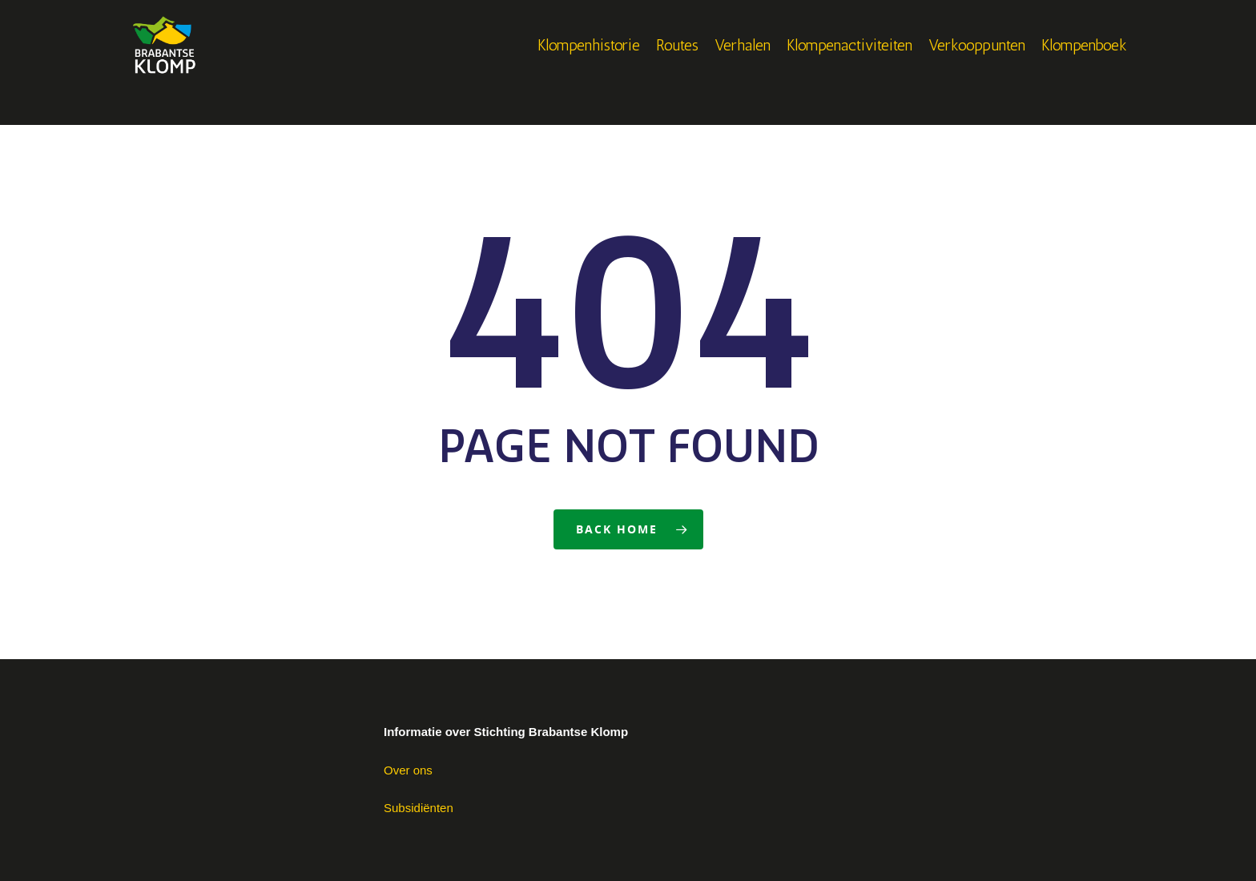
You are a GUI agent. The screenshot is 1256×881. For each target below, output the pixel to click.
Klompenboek (1084, 62)
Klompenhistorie (588, 62)
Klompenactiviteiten (849, 62)
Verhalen (743, 62)
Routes (677, 62)
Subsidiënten (418, 808)
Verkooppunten (976, 62)
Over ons (408, 770)
